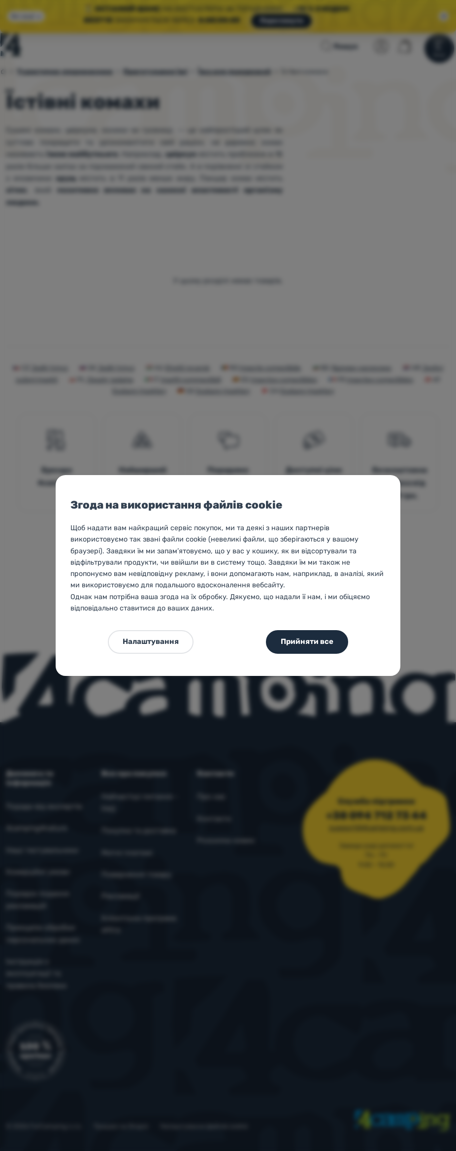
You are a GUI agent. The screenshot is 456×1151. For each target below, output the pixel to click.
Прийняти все (307, 641)
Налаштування (151, 641)
